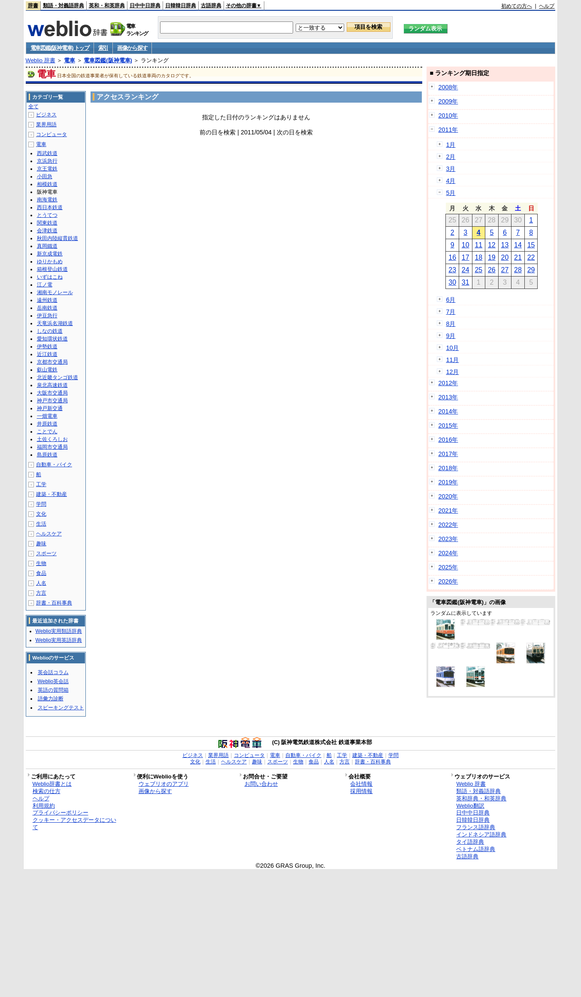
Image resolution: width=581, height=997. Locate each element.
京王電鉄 (47, 169)
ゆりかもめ (50, 261)
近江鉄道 (47, 354)
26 (492, 270)
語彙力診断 (51, 699)
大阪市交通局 (52, 393)
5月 (450, 192)
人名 (41, 583)
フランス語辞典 (475, 827)
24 (465, 270)
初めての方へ (516, 6)
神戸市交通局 (52, 401)
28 (518, 270)
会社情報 (361, 784)
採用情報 (361, 791)
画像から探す (132, 48)
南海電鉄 (47, 200)
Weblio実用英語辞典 (59, 640)
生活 (41, 524)
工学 (41, 484)
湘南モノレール (55, 292)
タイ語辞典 (470, 842)
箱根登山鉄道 (52, 269)
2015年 (448, 425)
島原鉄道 (47, 455)
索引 (103, 48)
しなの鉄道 (50, 331)
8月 (450, 323)
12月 (452, 371)
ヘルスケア (49, 534)
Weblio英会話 (53, 681)
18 (478, 257)
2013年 (448, 397)
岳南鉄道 (47, 308)
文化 (41, 514)
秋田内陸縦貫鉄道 (57, 238)
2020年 (448, 496)
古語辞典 (211, 5)
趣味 (41, 544)
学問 (41, 504)
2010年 (448, 115)
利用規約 (44, 805)
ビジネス (46, 115)
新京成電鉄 (50, 254)
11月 (452, 359)
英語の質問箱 (53, 690)
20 (505, 257)
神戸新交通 (50, 408)
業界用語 (46, 125)
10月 (452, 347)
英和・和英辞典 (107, 5)
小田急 (44, 176)
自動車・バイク (54, 465)
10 (465, 245)
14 (518, 245)
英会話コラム (53, 672)
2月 (450, 156)
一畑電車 (47, 416)
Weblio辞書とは (52, 784)
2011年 (448, 129)
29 (531, 270)
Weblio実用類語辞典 (59, 631)
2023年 (448, 538)
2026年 (448, 581)
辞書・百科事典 (54, 603)
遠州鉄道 (47, 300)
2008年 (448, 87)
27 (505, 270)
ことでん (47, 432)
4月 (450, 180)
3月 (450, 168)
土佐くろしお (52, 439)
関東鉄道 (47, 223)
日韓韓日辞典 (180, 5)
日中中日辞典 (145, 5)
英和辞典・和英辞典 (481, 798)
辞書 (33, 5)
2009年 (448, 101)
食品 (41, 573)
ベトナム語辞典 (475, 849)
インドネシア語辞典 (481, 834)
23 (452, 270)
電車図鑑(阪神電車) (108, 60)
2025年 (448, 567)
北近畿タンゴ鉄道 (57, 377)
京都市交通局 (52, 362)
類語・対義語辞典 (63, 5)
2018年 (448, 468)
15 (531, 245)
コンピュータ (51, 134)
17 (465, 257)
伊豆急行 (47, 316)
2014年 (448, 411)
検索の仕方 (47, 791)
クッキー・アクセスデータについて (74, 823)
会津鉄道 (47, 231)
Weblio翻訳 (470, 805)
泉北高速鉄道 (52, 385)
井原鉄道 (47, 424)
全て (33, 106)
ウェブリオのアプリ (164, 784)
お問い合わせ (261, 784)
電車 (69, 60)
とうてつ (47, 215)
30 (452, 282)
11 (478, 245)
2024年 (448, 553)
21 (518, 257)
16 (452, 257)
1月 (450, 144)
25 (478, 270)
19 (492, 257)
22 (531, 257)
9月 (450, 335)
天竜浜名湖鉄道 (55, 323)
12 (492, 245)
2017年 (448, 453)
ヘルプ (546, 6)
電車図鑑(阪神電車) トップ (59, 48)
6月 (450, 299)
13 (505, 245)
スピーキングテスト (61, 708)
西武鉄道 (47, 153)
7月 (450, 311)
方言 (41, 593)
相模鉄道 (47, 184)
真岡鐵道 (47, 246)
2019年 (448, 482)
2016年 (448, 439)
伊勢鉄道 (47, 346)
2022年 (448, 524)
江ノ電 (44, 285)
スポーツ (46, 553)
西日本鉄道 (50, 207)
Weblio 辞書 (40, 60)
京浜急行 (47, 161)
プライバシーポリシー (60, 812)
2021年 (448, 510)
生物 (41, 563)
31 (465, 282)
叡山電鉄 (47, 370)
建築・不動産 (51, 494)
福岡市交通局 (52, 447)
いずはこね (50, 277)
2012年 (448, 383)
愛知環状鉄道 (52, 339)
